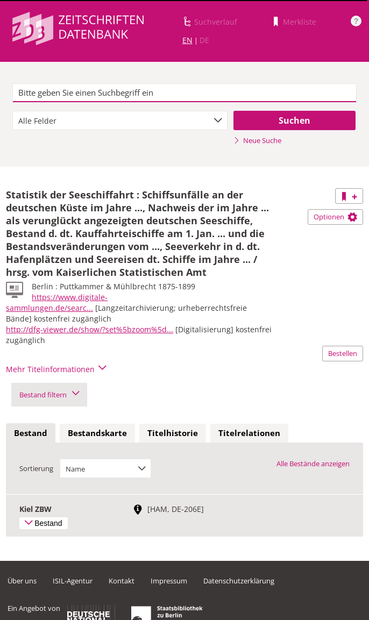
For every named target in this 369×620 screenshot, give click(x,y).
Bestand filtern (49, 395)
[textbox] (184, 93)
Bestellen (342, 353)
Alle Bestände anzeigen (313, 463)
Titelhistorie (172, 432)
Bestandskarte (97, 432)
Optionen (335, 217)
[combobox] (120, 120)
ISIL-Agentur (73, 581)
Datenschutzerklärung (238, 581)
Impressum (169, 581)
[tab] (30, 433)
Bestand (30, 432)
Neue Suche (257, 140)
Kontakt (121, 581)
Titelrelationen (249, 432)
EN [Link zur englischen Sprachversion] (187, 40)
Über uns (22, 581)
